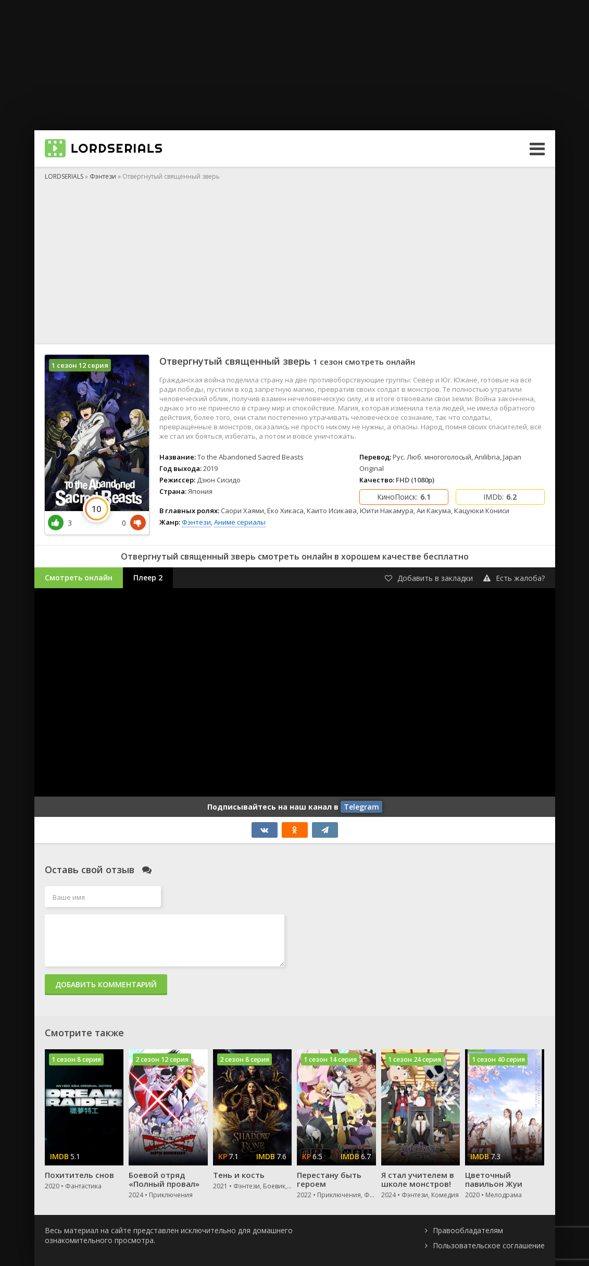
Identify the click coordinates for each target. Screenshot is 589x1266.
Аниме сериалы (240, 522)
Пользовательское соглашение (489, 1245)
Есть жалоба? (514, 578)
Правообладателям (468, 1230)
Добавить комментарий (106, 984)
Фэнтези (196, 522)
